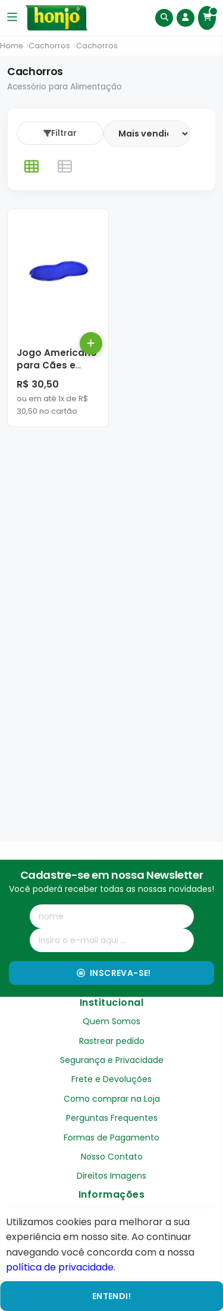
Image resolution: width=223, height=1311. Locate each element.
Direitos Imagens (111, 1176)
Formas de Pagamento (111, 1137)
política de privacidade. (60, 1267)
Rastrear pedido (112, 1041)
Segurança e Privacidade (112, 1060)
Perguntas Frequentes (112, 1118)
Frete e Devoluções (111, 1079)
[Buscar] (164, 18)
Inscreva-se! (114, 973)
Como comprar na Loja (112, 1099)
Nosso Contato (112, 1157)
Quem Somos (111, 1021)
